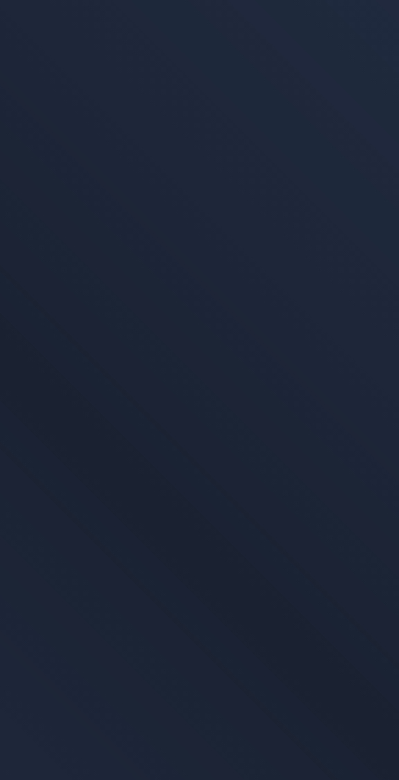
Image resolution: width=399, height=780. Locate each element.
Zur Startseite (50, 183)
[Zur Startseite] (75, 32)
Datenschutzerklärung (54, 646)
